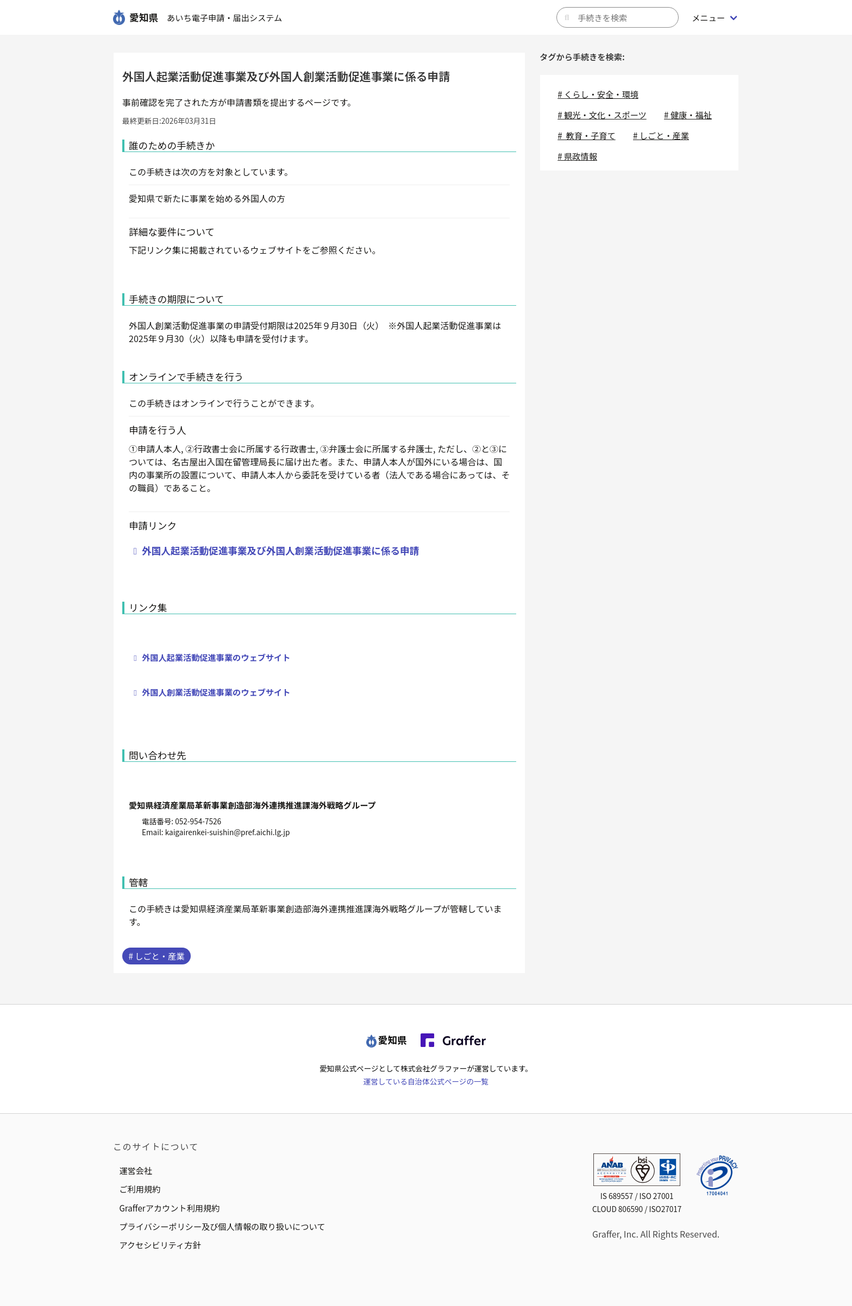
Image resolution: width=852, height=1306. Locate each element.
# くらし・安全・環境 (597, 94)
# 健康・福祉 (688, 115)
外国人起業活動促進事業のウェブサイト (216, 657)
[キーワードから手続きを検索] (617, 17)
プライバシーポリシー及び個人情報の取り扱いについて (222, 1226)
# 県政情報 (577, 156)
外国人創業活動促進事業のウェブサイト (216, 692)
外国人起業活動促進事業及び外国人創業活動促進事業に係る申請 (280, 550)
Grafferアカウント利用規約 (169, 1208)
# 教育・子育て (586, 135)
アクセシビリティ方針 (160, 1245)
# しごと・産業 (156, 956)
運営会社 (135, 1170)
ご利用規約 (139, 1189)
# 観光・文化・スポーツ (601, 115)
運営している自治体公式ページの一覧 (426, 1081)
